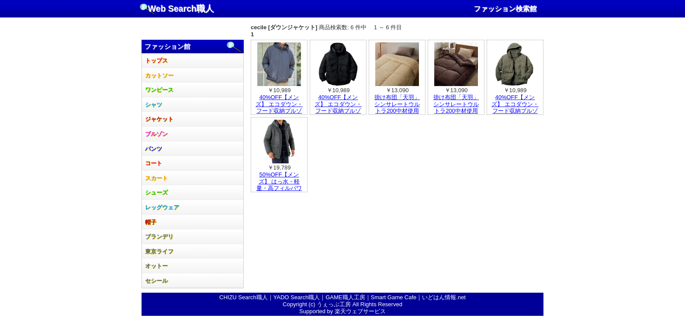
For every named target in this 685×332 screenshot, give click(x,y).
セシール (156, 280)
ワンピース (159, 89)
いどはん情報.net (444, 297)
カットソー (159, 75)
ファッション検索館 (505, 9)
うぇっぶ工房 (334, 304)
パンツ (153, 148)
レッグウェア (162, 207)
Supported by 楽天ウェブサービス (342, 311)
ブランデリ (159, 236)
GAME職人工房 (345, 297)
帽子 (150, 222)
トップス (156, 60)
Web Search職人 (181, 9)
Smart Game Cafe (394, 297)
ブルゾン (156, 134)
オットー (156, 266)
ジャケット (159, 119)
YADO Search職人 (296, 297)
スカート (156, 178)
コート (153, 163)
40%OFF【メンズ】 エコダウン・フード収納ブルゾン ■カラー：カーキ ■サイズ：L (515, 111)
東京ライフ (159, 251)
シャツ (153, 104)
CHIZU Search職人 (243, 297)
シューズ (156, 192)
